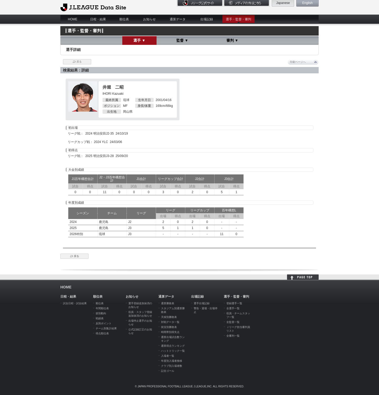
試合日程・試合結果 (75, 303)
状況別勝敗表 (169, 327)
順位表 (124, 19)
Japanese (283, 3)
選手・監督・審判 (238, 19)
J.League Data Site (93, 7)
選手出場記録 (202, 303)
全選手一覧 (233, 308)
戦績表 (100, 318)
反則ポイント (103, 323)
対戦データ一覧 (170, 322)
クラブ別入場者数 (171, 365)
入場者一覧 (167, 355)
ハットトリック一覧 (173, 350)
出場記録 (206, 19)
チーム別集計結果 (106, 328)
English (307, 3)
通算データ (178, 19)
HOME (72, 19)
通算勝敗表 (167, 303)
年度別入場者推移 (171, 360)
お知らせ (149, 19)
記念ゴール (167, 370)
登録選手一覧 (234, 303)
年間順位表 (102, 308)
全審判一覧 (233, 335)
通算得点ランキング (173, 345)
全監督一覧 (233, 322)
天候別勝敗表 (169, 317)
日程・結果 (98, 19)
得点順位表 (102, 333)
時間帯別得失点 (170, 332)
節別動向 (101, 313)
